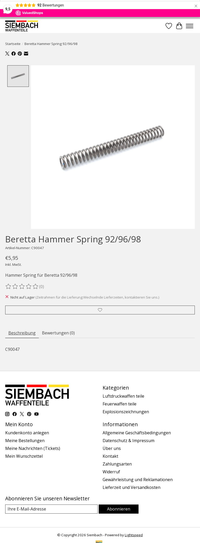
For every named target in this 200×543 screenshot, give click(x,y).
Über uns (112, 448)
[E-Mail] (51, 509)
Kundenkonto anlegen (27, 433)
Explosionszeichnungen (126, 412)
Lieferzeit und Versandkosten (131, 487)
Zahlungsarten (117, 464)
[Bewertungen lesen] (22, 286)
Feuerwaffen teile (119, 404)
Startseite (13, 43)
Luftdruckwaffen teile (123, 396)
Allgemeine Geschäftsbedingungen (137, 433)
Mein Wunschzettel (24, 456)
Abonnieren (118, 509)
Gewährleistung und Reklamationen (138, 479)
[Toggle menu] (189, 26)
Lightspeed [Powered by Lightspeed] (134, 535)
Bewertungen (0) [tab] (58, 333)
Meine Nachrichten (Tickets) (32, 448)
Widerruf (111, 472)
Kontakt (110, 456)
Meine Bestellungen (25, 440)
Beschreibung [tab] (22, 333)
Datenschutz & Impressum (128, 440)
